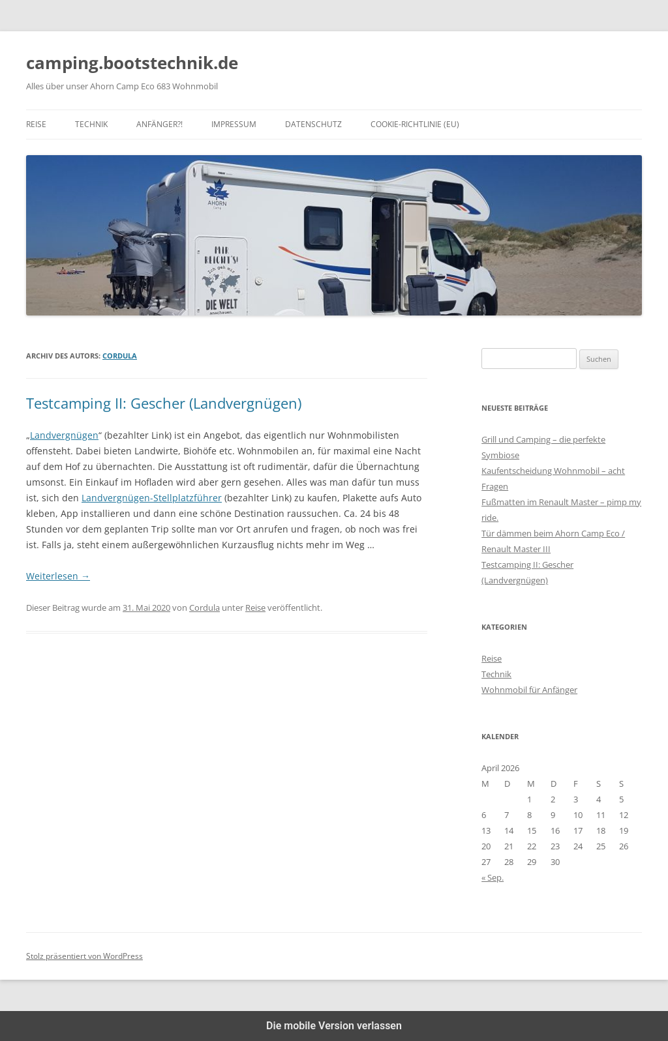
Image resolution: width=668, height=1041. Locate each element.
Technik (91, 124)
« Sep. (492, 877)
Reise (36, 124)
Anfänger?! (159, 124)
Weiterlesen (58, 576)
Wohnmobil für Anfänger (529, 690)
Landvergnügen (64, 435)
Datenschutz (313, 124)
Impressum (233, 124)
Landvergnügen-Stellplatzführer (152, 497)
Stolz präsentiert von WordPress (84, 955)
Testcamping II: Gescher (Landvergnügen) (163, 403)
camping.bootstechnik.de (132, 62)
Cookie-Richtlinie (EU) (415, 124)
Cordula (119, 355)
